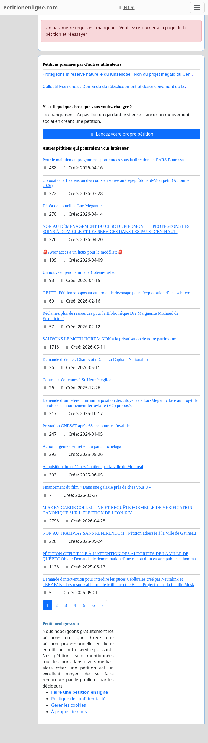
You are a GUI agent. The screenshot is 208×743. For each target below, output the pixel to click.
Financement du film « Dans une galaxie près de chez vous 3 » (97, 487)
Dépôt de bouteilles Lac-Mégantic (72, 205)
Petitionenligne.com (30, 7)
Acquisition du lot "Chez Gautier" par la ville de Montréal (93, 466)
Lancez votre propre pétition (121, 134)
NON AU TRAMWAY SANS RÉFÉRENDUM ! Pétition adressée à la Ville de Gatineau (119, 533)
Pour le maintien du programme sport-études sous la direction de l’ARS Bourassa (113, 159)
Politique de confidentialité (78, 699)
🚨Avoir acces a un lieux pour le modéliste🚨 (83, 252)
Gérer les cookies (68, 705)
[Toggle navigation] (197, 7)
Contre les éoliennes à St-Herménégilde (77, 379)
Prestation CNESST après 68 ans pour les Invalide (86, 425)
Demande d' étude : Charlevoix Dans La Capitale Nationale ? (95, 359)
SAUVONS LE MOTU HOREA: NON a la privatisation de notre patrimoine (109, 339)
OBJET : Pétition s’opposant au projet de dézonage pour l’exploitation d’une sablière (116, 293)
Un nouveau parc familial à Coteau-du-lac (79, 272)
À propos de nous (69, 712)
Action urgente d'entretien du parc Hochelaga (82, 446)
